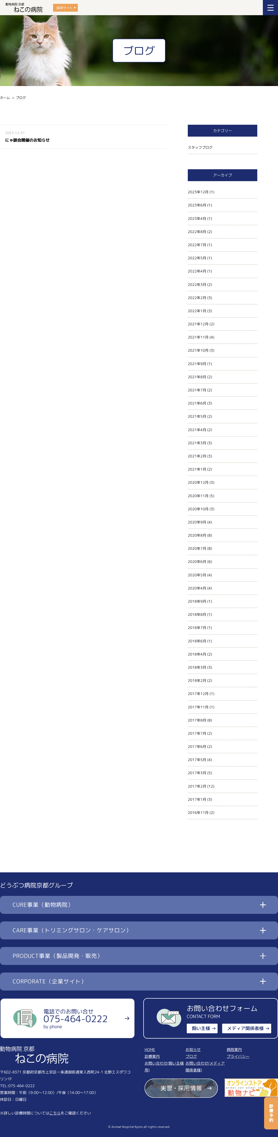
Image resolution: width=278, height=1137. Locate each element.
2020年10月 (198, 509)
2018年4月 (197, 654)
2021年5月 (197, 416)
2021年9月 (197, 363)
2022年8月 (197, 231)
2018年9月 (197, 601)
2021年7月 (197, 390)
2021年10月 (198, 350)
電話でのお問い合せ (75, 1018)
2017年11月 (198, 707)
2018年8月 (197, 614)
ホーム (5, 97)
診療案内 (152, 1056)
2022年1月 (197, 310)
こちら (55, 1113)
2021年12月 (198, 324)
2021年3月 (197, 442)
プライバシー (238, 1056)
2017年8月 (197, 720)
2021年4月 (197, 429)
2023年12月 (198, 191)
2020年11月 (198, 495)
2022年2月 (197, 297)
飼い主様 (201, 1028)
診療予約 (271, 1113)
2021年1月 (197, 469)
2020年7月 (197, 548)
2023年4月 (197, 218)
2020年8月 (197, 535)
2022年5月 (197, 258)
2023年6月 (197, 205)
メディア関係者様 (245, 1028)
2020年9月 (197, 522)
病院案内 (234, 1049)
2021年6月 (197, 403)
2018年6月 (197, 641)
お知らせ (193, 1049)
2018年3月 (197, 667)
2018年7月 (197, 627)
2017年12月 (198, 693)
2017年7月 (197, 733)
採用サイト (64, 7)
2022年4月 (197, 271)
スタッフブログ (200, 147)
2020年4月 (197, 588)
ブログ (191, 1056)
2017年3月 (197, 772)
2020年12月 (198, 482)
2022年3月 (197, 284)
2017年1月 (197, 799)
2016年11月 (198, 812)
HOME (150, 1049)
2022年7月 (197, 244)
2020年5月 (197, 575)
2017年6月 (197, 746)
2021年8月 (197, 376)
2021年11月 (198, 337)
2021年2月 (197, 456)
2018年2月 (197, 680)
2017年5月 (197, 759)
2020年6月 (197, 561)
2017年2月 (197, 786)
